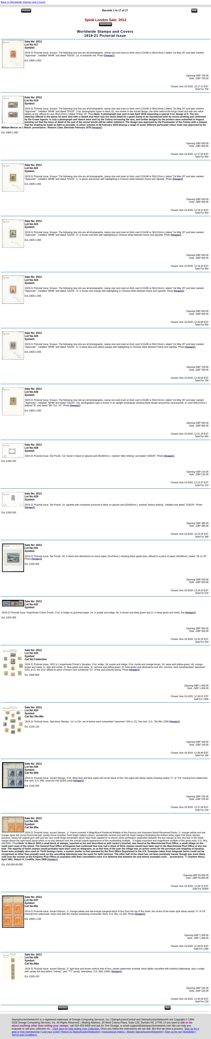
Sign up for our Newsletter (180, 1031)
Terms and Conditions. (24, 1034)
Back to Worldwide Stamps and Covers (23, 2)
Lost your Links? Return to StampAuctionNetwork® (71, 1031)
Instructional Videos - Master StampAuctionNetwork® (132, 1031)
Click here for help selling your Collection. (76, 1028)
